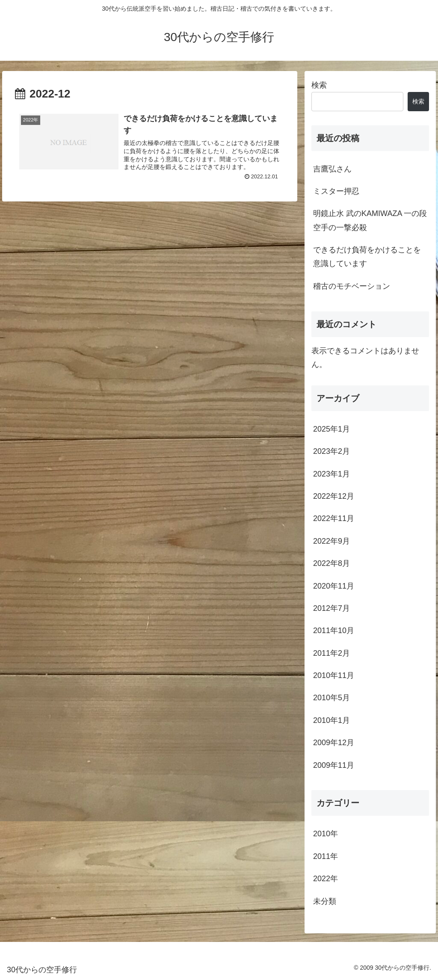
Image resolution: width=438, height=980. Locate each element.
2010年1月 (331, 720)
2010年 (325, 833)
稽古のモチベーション (351, 286)
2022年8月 (331, 563)
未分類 (324, 901)
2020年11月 (333, 586)
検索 (319, 85)
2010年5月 (331, 697)
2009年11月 (333, 765)
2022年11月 (333, 518)
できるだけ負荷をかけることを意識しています (367, 257)
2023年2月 (331, 451)
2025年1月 (331, 429)
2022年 (325, 878)
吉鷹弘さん (332, 169)
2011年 (325, 856)
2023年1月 (331, 474)
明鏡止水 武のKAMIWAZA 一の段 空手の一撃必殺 (370, 220)
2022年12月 (333, 496)
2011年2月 (331, 653)
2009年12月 (333, 742)
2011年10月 (333, 630)
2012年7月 (331, 608)
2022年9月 (331, 541)
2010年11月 (333, 675)
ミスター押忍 (336, 191)
